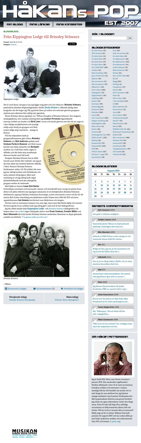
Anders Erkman (119, 67)
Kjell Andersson (119, 107)
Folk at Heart (118, 98)
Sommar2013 (96, 143)
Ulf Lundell (117, 151)
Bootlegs (116, 84)
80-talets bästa (97, 62)
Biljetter (95, 78)
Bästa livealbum (97, 73)
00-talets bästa (97, 50)
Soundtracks (117, 146)
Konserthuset (118, 109)
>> (131, 170)
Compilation (117, 87)
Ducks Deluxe (51, 107)
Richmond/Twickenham (122, 132)
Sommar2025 (97, 146)
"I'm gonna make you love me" (35, 217)
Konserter (95, 109)
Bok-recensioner (98, 84)
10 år (114, 50)
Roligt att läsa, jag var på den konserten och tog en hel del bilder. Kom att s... (111, 250)
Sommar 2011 (118, 140)
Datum (115, 90)
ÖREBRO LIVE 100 (119, 129)
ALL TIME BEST (97, 67)
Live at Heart (117, 115)
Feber (115, 95)
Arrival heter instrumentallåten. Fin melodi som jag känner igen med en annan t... (111, 275)
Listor (94, 115)
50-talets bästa (97, 56)
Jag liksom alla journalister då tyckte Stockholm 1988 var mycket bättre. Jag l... (110, 287)
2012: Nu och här (119, 53)
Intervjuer (95, 104)
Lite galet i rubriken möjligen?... (106, 214)
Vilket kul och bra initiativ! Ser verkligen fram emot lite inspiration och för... (112, 325)
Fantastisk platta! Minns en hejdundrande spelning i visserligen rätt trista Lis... (111, 225)
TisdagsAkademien (120, 149)
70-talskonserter (119, 59)
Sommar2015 (117, 143)
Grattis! (94, 101)
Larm (115, 112)
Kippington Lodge (35, 208)
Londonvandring (119, 118)
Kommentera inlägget (16, 288)
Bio (114, 78)
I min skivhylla (118, 101)
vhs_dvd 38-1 (96, 157)
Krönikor (95, 112)
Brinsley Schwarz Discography (22, 300)
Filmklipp (95, 98)
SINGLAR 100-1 (97, 137)
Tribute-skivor (97, 151)
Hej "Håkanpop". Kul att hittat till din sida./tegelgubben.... (109, 312)
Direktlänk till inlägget (72, 288)
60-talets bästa (118, 56)
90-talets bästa (97, 64)
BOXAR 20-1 (96, 87)
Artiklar (95, 70)
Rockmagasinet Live (99, 135)
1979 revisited (97, 53)
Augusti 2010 (113, 170)
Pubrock (13, 44)
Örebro (94, 129)
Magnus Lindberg (98, 121)
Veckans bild (117, 154)
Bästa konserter (119, 70)
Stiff (93, 149)
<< (95, 170)
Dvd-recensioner (119, 93)
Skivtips (95, 140)
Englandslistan (97, 95)
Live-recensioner (98, 118)
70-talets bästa (97, 59)
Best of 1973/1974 (98, 76)
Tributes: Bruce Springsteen (67, 300)
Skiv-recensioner (119, 137)
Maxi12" (116, 121)
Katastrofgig (96, 107)
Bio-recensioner (97, 81)
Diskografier (96, 93)
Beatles (115, 73)
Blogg (115, 81)
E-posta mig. (115, 421)
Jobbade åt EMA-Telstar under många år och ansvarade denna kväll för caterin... (112, 237)
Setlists (115, 135)
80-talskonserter (119, 62)
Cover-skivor (96, 90)
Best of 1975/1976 (119, 76)
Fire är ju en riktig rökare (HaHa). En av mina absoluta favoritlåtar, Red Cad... (112, 262)
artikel (21, 211)
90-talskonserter (119, 64)
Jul (114, 104)
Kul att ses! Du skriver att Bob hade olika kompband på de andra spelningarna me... (111, 300)
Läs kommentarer (42, 288)
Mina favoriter (118, 123)
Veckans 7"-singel (98, 154)
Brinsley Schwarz (56, 208)
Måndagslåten (97, 123)
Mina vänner (96, 126)
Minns (115, 126)
